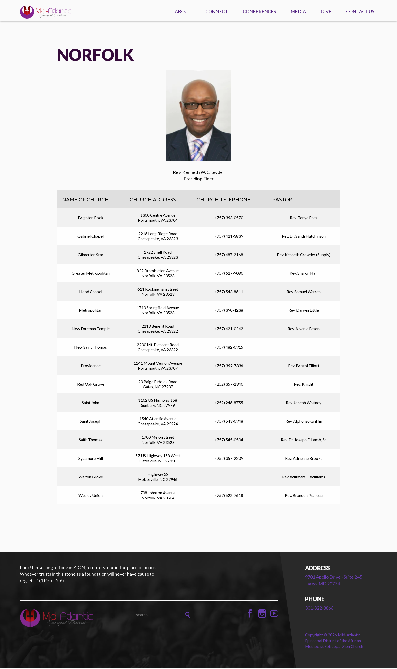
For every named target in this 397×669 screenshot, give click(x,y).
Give (326, 11)
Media (298, 11)
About (183, 11)
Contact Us (360, 11)
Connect (216, 11)
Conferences (259, 11)
